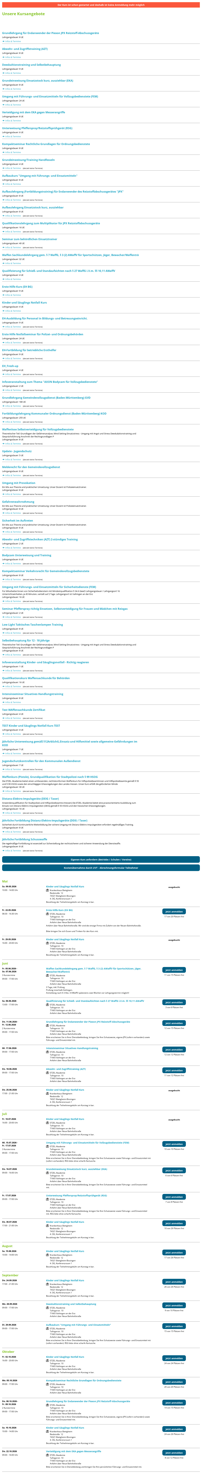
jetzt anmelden (174, 911)
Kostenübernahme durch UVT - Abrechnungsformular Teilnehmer (101, 867)
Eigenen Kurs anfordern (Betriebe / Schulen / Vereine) (101, 859)
